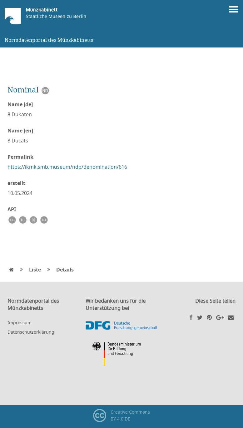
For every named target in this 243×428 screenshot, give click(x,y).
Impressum (19, 323)
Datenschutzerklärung (30, 332)
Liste (35, 269)
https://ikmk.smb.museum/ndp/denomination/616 (67, 166)
